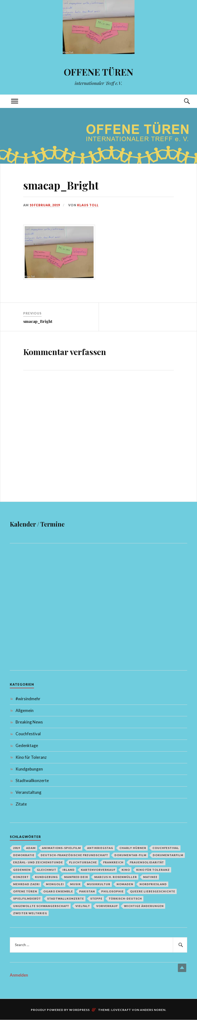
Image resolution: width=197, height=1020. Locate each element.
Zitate (21, 804)
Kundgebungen (29, 768)
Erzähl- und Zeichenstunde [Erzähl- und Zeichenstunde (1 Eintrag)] (38, 862)
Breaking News (29, 721)
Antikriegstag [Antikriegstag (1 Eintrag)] (100, 847)
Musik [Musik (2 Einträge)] (75, 884)
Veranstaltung (28, 792)
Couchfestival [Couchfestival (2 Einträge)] (165, 847)
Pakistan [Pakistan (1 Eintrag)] (87, 891)
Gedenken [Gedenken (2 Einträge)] (22, 869)
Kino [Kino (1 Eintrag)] (126, 869)
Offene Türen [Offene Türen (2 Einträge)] (25, 891)
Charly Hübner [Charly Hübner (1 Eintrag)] (132, 847)
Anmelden (19, 975)
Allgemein (25, 710)
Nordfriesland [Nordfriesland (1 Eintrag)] (153, 884)
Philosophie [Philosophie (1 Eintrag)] (112, 891)
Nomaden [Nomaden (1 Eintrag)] (125, 884)
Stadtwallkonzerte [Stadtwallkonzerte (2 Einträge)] (65, 898)
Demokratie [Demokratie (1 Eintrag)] (23, 855)
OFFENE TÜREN (98, 72)
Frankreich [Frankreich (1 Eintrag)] (113, 862)
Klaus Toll (88, 205)
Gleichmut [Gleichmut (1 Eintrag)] (46, 869)
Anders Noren (152, 1010)
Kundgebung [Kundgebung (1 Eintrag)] (46, 876)
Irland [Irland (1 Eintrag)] (68, 869)
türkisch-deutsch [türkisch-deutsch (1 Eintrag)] (125, 898)
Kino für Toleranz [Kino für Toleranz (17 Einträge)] (153, 869)
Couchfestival (28, 733)
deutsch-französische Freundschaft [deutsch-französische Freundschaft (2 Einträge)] (74, 855)
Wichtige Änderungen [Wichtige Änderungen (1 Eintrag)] (144, 905)
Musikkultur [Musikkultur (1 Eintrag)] (98, 884)
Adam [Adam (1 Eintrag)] (31, 847)
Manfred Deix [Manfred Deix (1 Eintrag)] (76, 876)
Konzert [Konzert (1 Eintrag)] (21, 876)
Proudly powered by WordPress (60, 1010)
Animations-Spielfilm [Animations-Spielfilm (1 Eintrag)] (61, 847)
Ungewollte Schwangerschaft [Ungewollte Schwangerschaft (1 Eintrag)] (41, 905)
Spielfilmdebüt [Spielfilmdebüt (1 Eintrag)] (27, 898)
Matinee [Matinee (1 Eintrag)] (150, 876)
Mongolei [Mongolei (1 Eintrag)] (55, 884)
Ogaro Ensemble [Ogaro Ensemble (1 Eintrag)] (58, 891)
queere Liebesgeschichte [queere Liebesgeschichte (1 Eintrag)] (152, 891)
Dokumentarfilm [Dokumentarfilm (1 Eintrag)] (168, 855)
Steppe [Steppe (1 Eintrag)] (96, 898)
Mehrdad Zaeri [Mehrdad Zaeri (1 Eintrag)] (26, 884)
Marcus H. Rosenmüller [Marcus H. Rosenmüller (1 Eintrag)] (115, 876)
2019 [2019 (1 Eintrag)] (16, 847)
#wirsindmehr (28, 698)
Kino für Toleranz (31, 757)
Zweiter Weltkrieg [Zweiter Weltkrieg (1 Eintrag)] (30, 913)
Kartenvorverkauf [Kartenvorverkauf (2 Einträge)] (98, 869)
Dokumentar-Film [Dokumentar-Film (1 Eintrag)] (130, 855)
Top (182, 968)
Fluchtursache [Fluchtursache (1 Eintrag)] (83, 862)
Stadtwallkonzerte (32, 780)
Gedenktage (27, 745)
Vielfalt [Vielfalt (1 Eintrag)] (82, 905)
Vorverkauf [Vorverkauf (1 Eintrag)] (107, 905)
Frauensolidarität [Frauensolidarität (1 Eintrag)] (147, 862)
